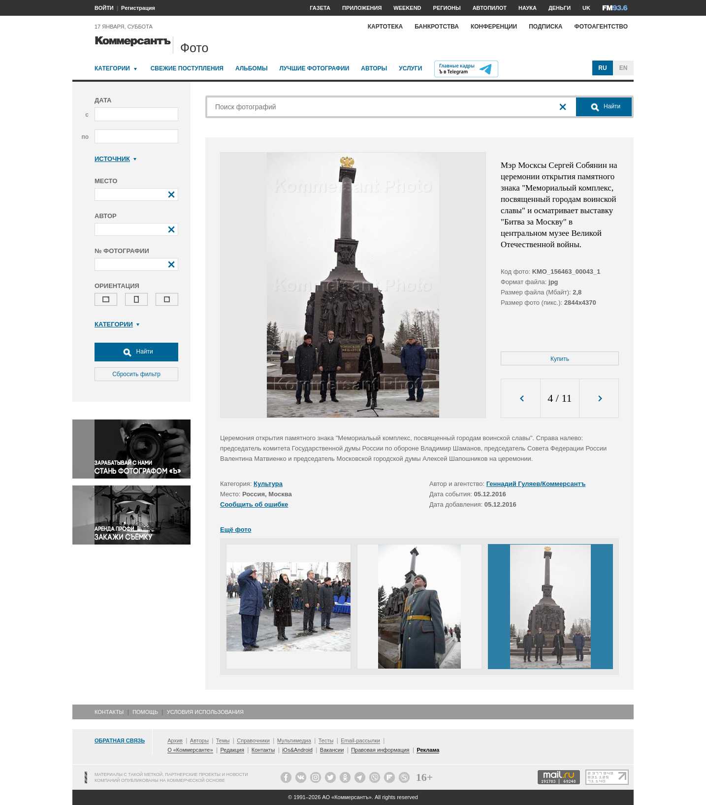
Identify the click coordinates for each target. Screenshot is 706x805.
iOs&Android (297, 750)
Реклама (428, 750)
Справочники (253, 740)
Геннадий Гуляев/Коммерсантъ (536, 483)
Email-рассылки (360, 740)
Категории (112, 68)
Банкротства (437, 26)
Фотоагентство (601, 26)
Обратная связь (120, 740)
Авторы (374, 68)
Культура (268, 483)
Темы (223, 740)
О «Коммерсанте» (190, 750)
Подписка (545, 26)
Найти (136, 352)
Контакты (109, 712)
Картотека (385, 26)
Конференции (494, 26)
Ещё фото (235, 529)
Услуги (410, 68)
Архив (175, 740)
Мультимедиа (294, 740)
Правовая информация (380, 750)
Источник (115, 158)
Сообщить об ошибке (254, 504)
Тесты (326, 740)
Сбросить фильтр (136, 374)
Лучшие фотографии (314, 68)
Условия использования (205, 712)
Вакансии (332, 750)
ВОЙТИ (104, 8)
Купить (559, 358)
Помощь (145, 712)
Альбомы (251, 68)
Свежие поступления (187, 68)
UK (586, 8)
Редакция (232, 750)
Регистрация (138, 8)
